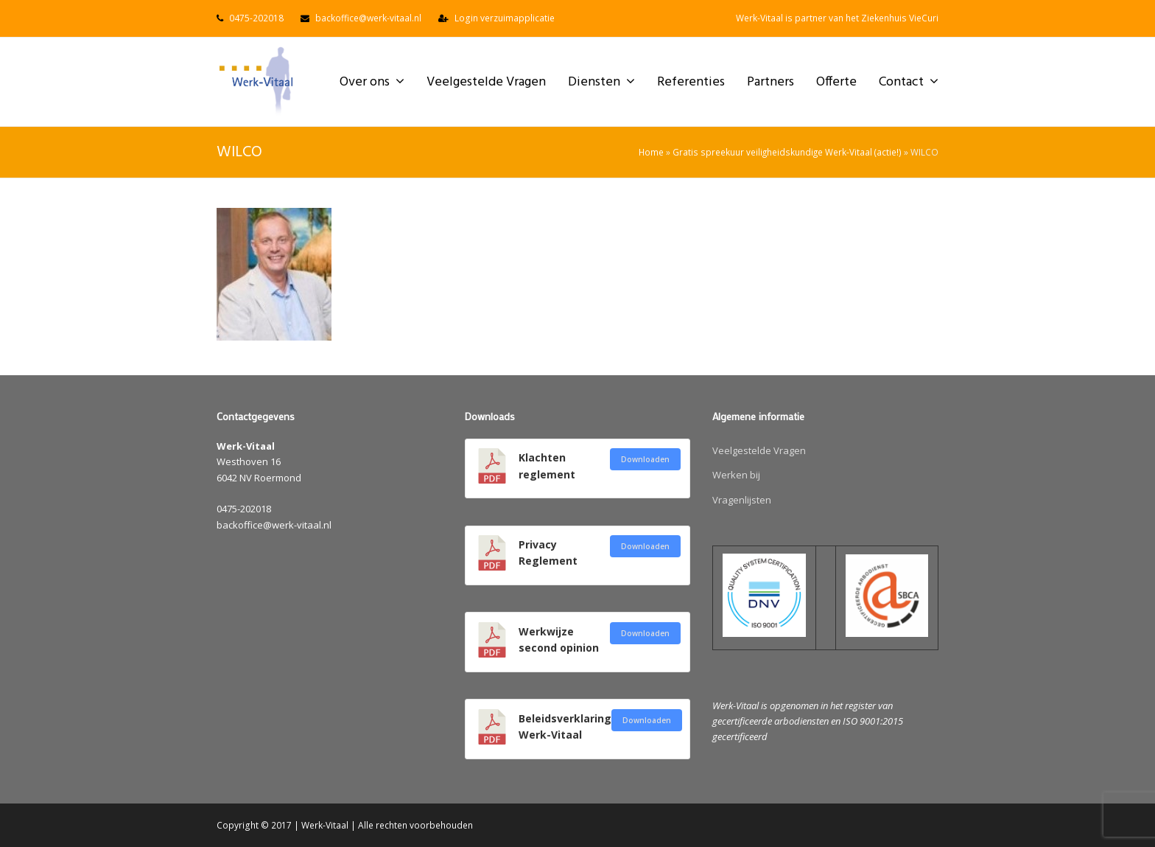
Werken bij (736, 474)
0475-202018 (256, 18)
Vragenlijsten (741, 499)
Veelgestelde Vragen (759, 450)
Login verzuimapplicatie (504, 18)
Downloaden (645, 459)
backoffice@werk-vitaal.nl (368, 18)
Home (651, 152)
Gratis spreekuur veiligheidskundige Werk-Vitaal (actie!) (787, 152)
